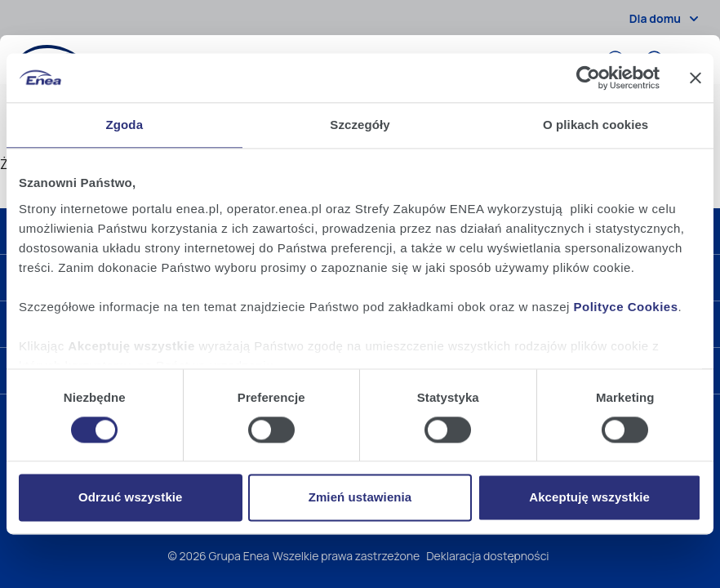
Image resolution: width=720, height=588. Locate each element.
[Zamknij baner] (695, 77)
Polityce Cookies (626, 307)
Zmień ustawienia (360, 498)
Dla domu (666, 19)
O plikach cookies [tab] (595, 124)
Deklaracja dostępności (487, 556)
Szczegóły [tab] (359, 124)
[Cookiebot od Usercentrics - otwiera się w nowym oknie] (588, 77)
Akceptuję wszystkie (589, 498)
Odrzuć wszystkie (130, 498)
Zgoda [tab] (125, 124)
